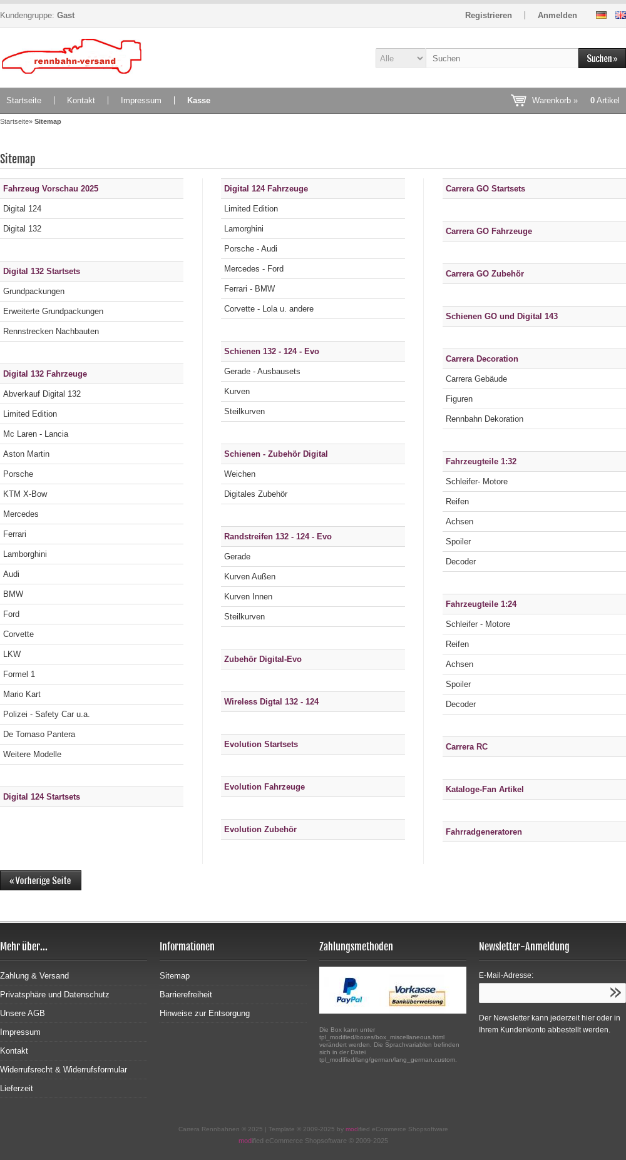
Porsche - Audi (250, 248)
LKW (12, 654)
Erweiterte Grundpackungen (53, 311)
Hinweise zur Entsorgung (205, 1013)
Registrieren (488, 15)
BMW (13, 594)
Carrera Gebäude (476, 379)
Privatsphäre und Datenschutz (55, 994)
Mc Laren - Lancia (35, 434)
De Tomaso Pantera (39, 734)
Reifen (457, 501)
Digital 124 (22, 208)
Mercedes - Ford (254, 268)
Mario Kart (22, 694)
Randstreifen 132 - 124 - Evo (278, 536)
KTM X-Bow (25, 494)
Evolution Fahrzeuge (264, 786)
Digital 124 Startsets (41, 796)
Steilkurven (244, 411)
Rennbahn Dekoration (484, 419)
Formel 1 (19, 674)
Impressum (141, 100)
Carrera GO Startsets (485, 188)
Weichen (239, 474)
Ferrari (14, 534)
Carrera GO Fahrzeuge (489, 231)
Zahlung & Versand (34, 975)
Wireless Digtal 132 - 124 (271, 701)
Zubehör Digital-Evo (263, 659)
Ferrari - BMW (249, 288)
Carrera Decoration (482, 359)
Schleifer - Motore (478, 624)
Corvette (18, 634)
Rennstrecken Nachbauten (51, 331)
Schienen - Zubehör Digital (276, 454)
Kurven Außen (249, 576)
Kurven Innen (248, 596)
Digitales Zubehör (255, 494)
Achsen (459, 521)
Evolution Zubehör (260, 829)
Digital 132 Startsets (41, 271)
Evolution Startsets (261, 744)
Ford (11, 614)
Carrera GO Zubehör (485, 273)
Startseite (23, 100)
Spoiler (458, 541)
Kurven (237, 391)
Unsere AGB (22, 1013)
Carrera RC (467, 746)
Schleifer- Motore (477, 481)
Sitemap (175, 975)
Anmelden (557, 15)
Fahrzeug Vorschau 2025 (50, 188)
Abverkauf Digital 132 (42, 394)
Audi (11, 574)
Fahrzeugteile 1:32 (481, 461)
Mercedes (21, 514)
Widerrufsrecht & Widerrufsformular (63, 1069)
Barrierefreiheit (186, 994)
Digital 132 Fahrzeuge (45, 374)
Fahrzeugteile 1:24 (481, 604)
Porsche (18, 474)
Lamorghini (244, 228)
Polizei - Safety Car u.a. (46, 714)
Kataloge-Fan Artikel (485, 789)
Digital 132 (22, 228)
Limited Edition (30, 414)
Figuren (459, 399)
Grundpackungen (33, 291)
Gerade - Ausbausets (262, 371)
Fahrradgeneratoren (484, 832)
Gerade (237, 556)
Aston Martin (26, 454)
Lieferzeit (16, 1088)
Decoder (461, 561)
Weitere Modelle (32, 754)
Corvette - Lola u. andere (269, 308)
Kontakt (81, 100)
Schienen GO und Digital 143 (502, 316)
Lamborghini (25, 554)
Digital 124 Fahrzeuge (266, 188)
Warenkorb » (576, 100)
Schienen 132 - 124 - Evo (271, 351)
